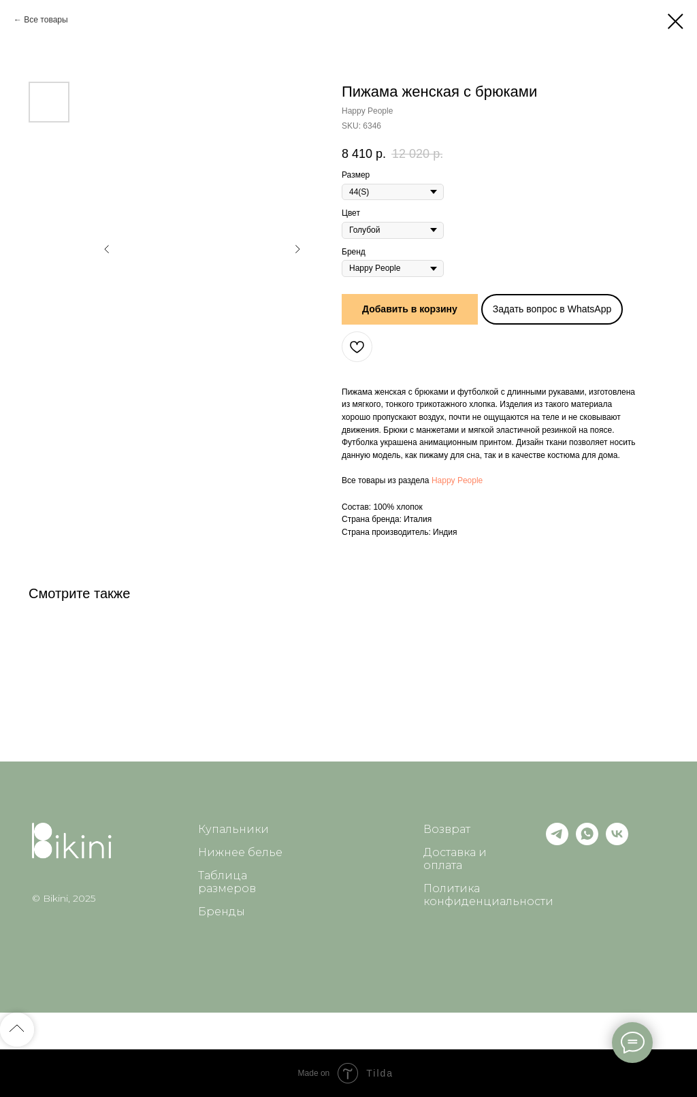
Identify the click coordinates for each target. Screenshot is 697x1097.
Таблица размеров (227, 882)
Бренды (221, 911)
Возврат (446, 829)
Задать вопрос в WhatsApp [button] (552, 309)
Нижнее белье (240, 852)
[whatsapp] (587, 841)
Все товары (45, 19)
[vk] (617, 841)
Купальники (233, 829)
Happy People (457, 480)
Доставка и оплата (455, 859)
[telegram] (557, 841)
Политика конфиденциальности (488, 895)
